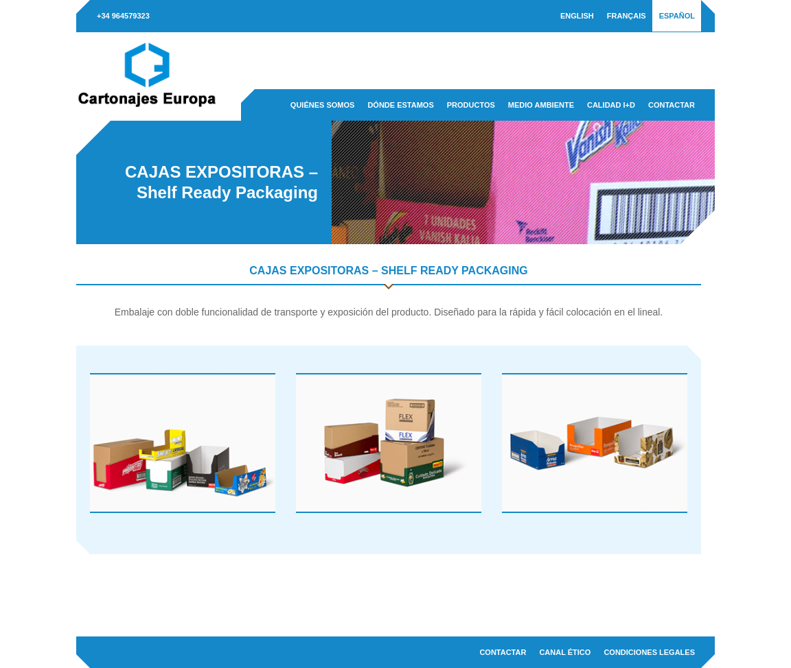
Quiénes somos (322, 105)
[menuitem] (577, 16)
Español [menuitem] (677, 16)
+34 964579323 (123, 16)
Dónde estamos (400, 105)
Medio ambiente (541, 105)
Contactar (671, 105)
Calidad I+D (611, 105)
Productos (471, 105)
